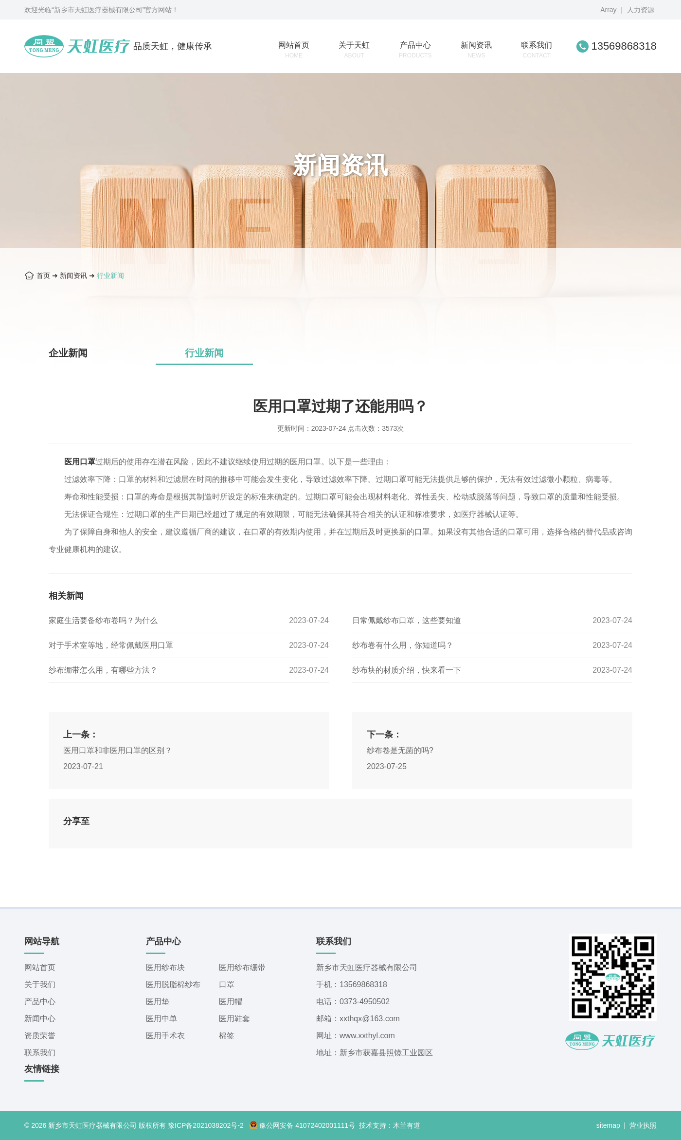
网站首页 (293, 50)
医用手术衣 (165, 1035)
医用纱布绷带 (242, 967)
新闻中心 (39, 1018)
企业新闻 (68, 353)
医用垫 (157, 1001)
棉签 (226, 1035)
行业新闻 (110, 275)
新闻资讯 (476, 50)
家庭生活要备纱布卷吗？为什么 (103, 620)
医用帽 (230, 1001)
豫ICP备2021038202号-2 (206, 1125)
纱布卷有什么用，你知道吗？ (402, 645)
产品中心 (415, 50)
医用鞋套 (234, 1018)
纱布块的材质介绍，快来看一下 (406, 670)
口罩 (226, 984)
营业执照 (643, 1125)
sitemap (608, 1125)
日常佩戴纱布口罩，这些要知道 (406, 620)
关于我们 (39, 984)
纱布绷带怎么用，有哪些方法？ (103, 670)
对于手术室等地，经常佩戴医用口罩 (111, 645)
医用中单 (161, 1018)
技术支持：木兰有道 (389, 1125)
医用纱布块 (165, 967)
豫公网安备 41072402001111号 (302, 1125)
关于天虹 (354, 50)
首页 (43, 275)
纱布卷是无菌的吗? (400, 750)
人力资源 (640, 10)
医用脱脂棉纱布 (173, 984)
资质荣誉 (39, 1035)
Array (608, 10)
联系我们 (536, 50)
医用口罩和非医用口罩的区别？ (117, 750)
